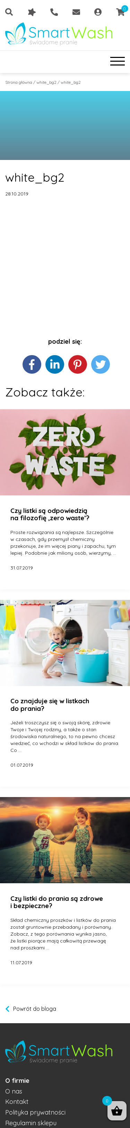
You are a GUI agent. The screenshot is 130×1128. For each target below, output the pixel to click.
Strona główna (18, 82)
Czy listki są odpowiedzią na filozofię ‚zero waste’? (49, 514)
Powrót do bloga (34, 1008)
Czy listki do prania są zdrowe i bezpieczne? (56, 902)
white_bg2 (46, 82)
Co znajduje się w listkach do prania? (49, 704)
